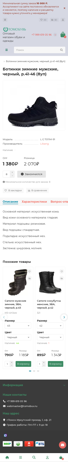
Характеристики (34, 201)
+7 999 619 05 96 (41, 34)
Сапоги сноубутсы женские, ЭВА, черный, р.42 (49, 304)
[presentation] (4, 317)
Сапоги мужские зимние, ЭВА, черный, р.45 (15, 304)
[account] (63, 20)
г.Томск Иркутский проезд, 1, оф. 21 (29, 419)
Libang (44, 143)
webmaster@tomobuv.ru (22, 406)
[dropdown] (5, 20)
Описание (10, 201)
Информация (34, 385)
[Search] (39, 50)
